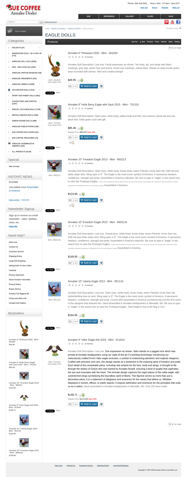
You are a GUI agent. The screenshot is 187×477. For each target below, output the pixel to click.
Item (143, 42)
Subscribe (25, 200)
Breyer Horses (15, 289)
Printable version (172, 28)
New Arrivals (14, 166)
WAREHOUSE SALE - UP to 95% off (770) (24, 54)
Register (165, 7)
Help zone (13, 242)
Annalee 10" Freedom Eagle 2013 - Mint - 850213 (97, 159)
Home (47, 29)
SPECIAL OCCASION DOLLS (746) (24, 109)
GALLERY (130, 16)
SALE (171, 16)
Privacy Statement (16, 275)
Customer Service (16, 252)
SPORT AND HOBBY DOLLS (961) (24, 96)
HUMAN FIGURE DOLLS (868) (22, 121)
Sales (170, 42)
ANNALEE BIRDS (74, 29)
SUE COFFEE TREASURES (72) (23, 138)
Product (150, 42)
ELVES (150, 16)
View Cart (144, 7)
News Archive (14, 200)
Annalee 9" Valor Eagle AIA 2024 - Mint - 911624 (96, 339)
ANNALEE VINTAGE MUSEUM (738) (24, 73)
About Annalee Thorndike (19, 280)
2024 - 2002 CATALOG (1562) (22, 67)
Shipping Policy (15, 256)
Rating (177, 42)
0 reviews (89, 57)
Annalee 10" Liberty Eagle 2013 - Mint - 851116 (95, 281)
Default (163, 42)
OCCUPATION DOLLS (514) (21, 90)
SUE (88, 16)
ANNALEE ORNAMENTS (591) (22, 79)
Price (157, 42)
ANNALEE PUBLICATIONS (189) (23, 127)
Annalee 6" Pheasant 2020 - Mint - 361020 (93, 53)
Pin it (58, 93)
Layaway (12, 270)
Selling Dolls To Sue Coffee (20, 266)
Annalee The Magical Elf (19, 294)
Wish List (176, 7)
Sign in (154, 7)
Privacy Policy (15, 284)
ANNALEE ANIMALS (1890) (21, 84)
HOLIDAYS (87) (16, 48)
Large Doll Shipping (17, 261)
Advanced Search (51, 22)
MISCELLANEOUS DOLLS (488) (23, 115)
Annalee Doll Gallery (17, 303)
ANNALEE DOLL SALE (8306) (22, 61)
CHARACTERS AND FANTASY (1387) (22, 102)
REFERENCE (109, 16)
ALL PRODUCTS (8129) (19, 152)
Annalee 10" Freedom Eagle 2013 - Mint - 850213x (97, 222)
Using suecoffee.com (18, 298)
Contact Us (13, 247)
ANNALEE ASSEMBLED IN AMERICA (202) (21, 144)
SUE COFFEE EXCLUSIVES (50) (23, 132)
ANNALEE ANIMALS (58, 29)
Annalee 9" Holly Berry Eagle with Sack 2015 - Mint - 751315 (103, 104)
